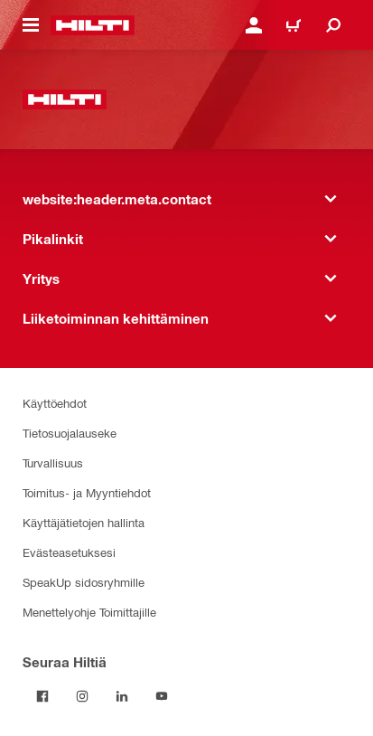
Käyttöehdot (55, 403)
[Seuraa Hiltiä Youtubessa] (162, 696)
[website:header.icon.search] (333, 25)
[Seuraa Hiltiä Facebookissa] (42, 696)
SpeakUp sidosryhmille (84, 582)
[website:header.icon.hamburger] (31, 25)
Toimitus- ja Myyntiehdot (87, 492)
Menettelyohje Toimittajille (89, 611)
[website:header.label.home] (93, 25)
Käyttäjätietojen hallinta (84, 522)
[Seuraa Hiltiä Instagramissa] (82, 696)
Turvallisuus (53, 462)
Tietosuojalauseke (70, 432)
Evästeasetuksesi (69, 552)
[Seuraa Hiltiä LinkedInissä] (122, 696)
